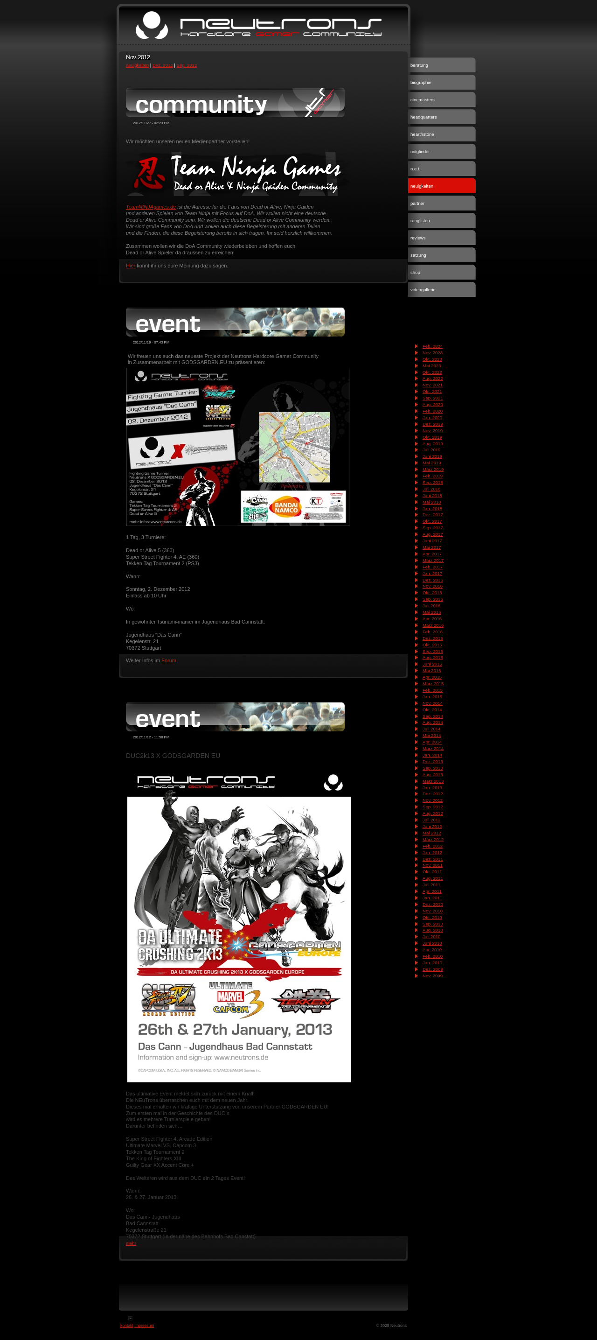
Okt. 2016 (432, 592)
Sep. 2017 (433, 527)
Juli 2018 (431, 488)
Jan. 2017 (432, 573)
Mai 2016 (432, 612)
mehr (131, 1243)
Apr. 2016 (432, 618)
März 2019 (433, 469)
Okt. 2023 (432, 359)
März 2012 (433, 839)
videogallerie (423, 289)
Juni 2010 (432, 943)
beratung (419, 65)
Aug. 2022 (433, 378)
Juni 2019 (432, 456)
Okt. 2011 (432, 871)
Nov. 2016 (433, 586)
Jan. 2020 (432, 417)
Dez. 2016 (433, 579)
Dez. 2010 (433, 904)
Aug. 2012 (433, 813)
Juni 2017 (432, 540)
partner (417, 203)
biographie (420, 82)
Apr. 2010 (432, 949)
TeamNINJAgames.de (151, 207)
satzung (418, 255)
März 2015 (433, 683)
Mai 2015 (432, 670)
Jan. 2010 (432, 962)
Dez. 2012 (163, 65)
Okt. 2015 (432, 644)
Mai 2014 (432, 735)
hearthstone (422, 134)
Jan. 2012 (432, 852)
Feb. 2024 (433, 346)
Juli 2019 (431, 449)
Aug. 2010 (433, 930)
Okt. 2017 (432, 521)
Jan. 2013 (432, 787)
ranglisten (420, 220)
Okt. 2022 (432, 372)
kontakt (126, 1325)
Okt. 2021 (432, 391)
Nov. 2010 (433, 910)
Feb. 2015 (433, 690)
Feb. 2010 (433, 956)
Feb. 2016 (433, 631)
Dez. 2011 (433, 859)
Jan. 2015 (432, 696)
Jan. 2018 (432, 508)
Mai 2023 (432, 365)
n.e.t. (415, 168)
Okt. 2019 (432, 437)
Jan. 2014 (432, 755)
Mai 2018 (432, 502)
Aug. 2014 (433, 722)
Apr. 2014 (432, 741)
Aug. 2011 (433, 878)
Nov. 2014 (433, 703)
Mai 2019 (432, 462)
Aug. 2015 (433, 657)
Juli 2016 (431, 605)
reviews (418, 237)
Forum (168, 660)
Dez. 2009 (433, 969)
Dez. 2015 (433, 638)
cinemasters (422, 99)
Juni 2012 (432, 826)
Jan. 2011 (432, 897)
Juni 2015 (432, 663)
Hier (130, 265)
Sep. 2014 (433, 716)
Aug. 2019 (433, 443)
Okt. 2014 (432, 709)
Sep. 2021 (433, 397)
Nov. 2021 (433, 384)
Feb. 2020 (433, 411)
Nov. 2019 (433, 430)
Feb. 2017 (433, 566)
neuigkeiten (137, 65)
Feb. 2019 (433, 475)
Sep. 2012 (186, 65)
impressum (144, 1325)
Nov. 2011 (433, 865)
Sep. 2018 (433, 482)
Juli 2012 (431, 819)
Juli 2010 (431, 936)
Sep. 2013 (433, 768)
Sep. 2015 (433, 651)
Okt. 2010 (432, 917)
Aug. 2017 (433, 534)
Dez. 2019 (433, 424)
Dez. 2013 (433, 761)
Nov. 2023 (433, 352)
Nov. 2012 (433, 800)
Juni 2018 (432, 495)
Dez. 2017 (433, 514)
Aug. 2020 (433, 404)
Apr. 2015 (432, 677)
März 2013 (433, 781)
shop (415, 272)
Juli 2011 (431, 884)
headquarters (423, 116)
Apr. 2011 (432, 891)
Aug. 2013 (433, 774)
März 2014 (433, 748)
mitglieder (420, 151)
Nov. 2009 (433, 975)
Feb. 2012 (433, 846)
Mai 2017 (432, 547)
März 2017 (433, 560)
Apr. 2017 (432, 553)
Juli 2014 (431, 728)
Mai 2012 (432, 832)
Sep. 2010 (433, 923)
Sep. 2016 (433, 599)
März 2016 (433, 625)
